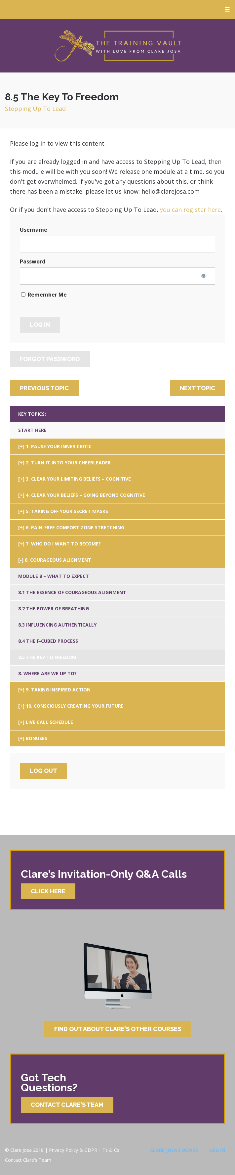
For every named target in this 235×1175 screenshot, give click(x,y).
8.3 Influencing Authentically (57, 625)
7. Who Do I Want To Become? (63, 543)
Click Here (48, 891)
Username (33, 229)
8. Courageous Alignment (58, 560)
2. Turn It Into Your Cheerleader (68, 462)
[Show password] (203, 276)
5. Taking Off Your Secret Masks (67, 511)
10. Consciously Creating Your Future (75, 706)
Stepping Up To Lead (35, 109)
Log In (217, 1150)
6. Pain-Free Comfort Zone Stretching (75, 527)
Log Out (43, 770)
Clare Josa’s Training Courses (117, 45)
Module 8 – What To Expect (53, 576)
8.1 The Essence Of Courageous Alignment (72, 592)
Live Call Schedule (49, 722)
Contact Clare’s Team (67, 1104)
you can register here (190, 209)
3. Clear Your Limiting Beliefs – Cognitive (78, 479)
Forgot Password (50, 358)
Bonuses (36, 738)
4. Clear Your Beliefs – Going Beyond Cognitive (85, 495)
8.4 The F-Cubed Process (48, 641)
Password (32, 261)
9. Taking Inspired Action (58, 689)
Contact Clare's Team (28, 1160)
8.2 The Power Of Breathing (53, 608)
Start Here (32, 430)
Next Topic (197, 388)
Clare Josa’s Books (174, 1150)
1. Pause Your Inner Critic (59, 446)
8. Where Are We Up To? (47, 673)
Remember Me (44, 294)
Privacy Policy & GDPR (73, 1150)
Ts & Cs (110, 1150)
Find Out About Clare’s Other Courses (117, 1028)
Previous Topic (44, 388)
